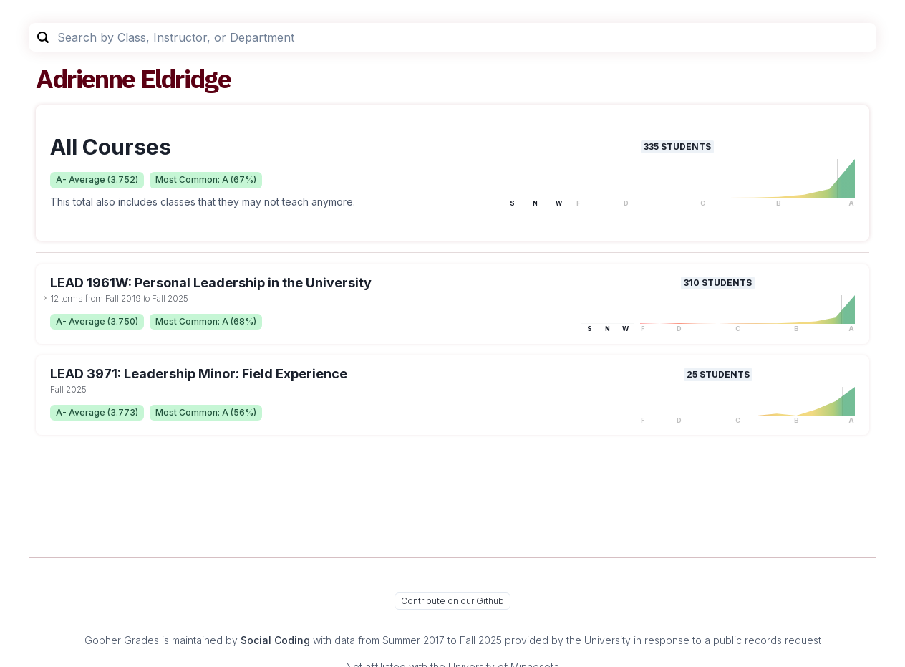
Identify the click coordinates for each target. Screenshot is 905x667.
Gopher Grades (121, 640)
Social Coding (275, 640)
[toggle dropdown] (45, 298)
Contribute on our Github (452, 600)
